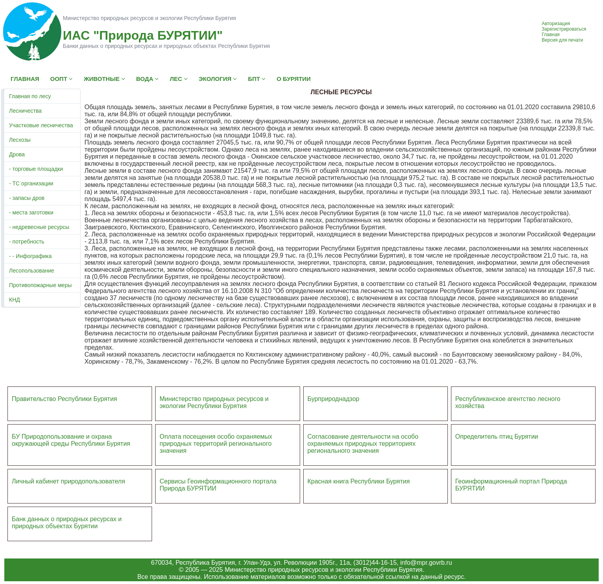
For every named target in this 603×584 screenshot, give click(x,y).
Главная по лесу (30, 96)
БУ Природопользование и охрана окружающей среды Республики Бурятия (71, 440)
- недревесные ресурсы (39, 227)
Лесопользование (31, 270)
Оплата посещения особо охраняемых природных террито (215, 440)
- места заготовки (31, 212)
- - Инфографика (30, 256)
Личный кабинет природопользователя (68, 481)
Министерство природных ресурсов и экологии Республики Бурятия (214, 402)
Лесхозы (20, 140)
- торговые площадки (36, 169)
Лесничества (25, 111)
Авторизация (556, 23)
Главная (551, 34)
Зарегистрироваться (564, 29)
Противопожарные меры (40, 285)
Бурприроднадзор (333, 398)
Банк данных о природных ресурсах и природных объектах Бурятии (67, 522)
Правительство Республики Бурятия (64, 398)
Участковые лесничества (41, 125)
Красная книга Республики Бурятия (359, 481)
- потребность (26, 241)
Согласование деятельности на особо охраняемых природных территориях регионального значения (363, 443)
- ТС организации (31, 183)
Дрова (17, 154)
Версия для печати (562, 40)
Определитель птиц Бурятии (496, 436)
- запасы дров (26, 198)
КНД (14, 300)
